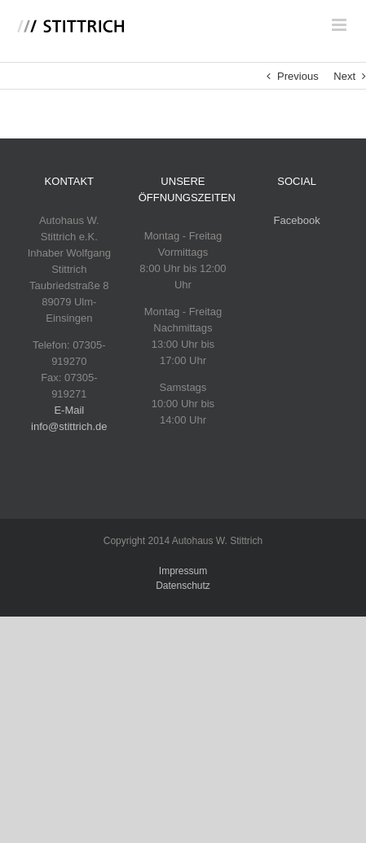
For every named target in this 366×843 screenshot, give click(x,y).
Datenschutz (183, 585)
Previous (298, 76)
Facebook (297, 220)
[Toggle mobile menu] (340, 24)
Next (344, 76)
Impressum (183, 571)
